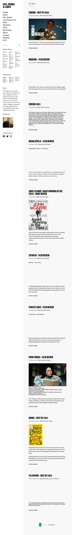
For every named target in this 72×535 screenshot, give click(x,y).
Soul (16, 64)
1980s (10, 80)
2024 (41, 107)
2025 (44, 15)
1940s (4, 80)
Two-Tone (17, 66)
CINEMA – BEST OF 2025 (39, 12)
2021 (40, 197)
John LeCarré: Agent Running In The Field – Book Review (45, 192)
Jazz (10, 61)
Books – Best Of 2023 (38, 418)
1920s (4, 77)
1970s (10, 79)
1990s (10, 82)
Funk (10, 56)
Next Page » (51, 525)
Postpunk (11, 63)
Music (5, 15)
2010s (16, 79)
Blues (4, 54)
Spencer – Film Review (39, 255)
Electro (11, 52)
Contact (6, 35)
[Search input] (11, 45)
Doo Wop (5, 67)
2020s (16, 80)
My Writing (7, 30)
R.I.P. (5, 40)
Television (7, 25)
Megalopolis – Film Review (41, 141)
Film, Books (7, 17)
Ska (16, 63)
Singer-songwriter (17, 59)
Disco (4, 65)
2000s (16, 77)
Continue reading (33, 48)
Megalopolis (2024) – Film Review (38, 148)
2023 (44, 421)
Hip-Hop (11, 59)
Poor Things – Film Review (41, 357)
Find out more (6, 114)
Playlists (6, 37)
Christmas (5, 58)
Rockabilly (17, 56)
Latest (5, 12)
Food (5, 27)
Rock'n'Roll (18, 53)
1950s (4, 82)
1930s (4, 79)
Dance (4, 64)
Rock (16, 52)
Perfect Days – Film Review (41, 307)
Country (5, 61)
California (5, 56)
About (5, 32)
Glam (10, 57)
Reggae (11, 67)
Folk (10, 54)
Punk (10, 66)
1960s (10, 77)
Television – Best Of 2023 (40, 475)
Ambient (5, 52)
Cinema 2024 (34, 104)
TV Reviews (31, 6)
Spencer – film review (35, 262)
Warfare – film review (39, 59)
